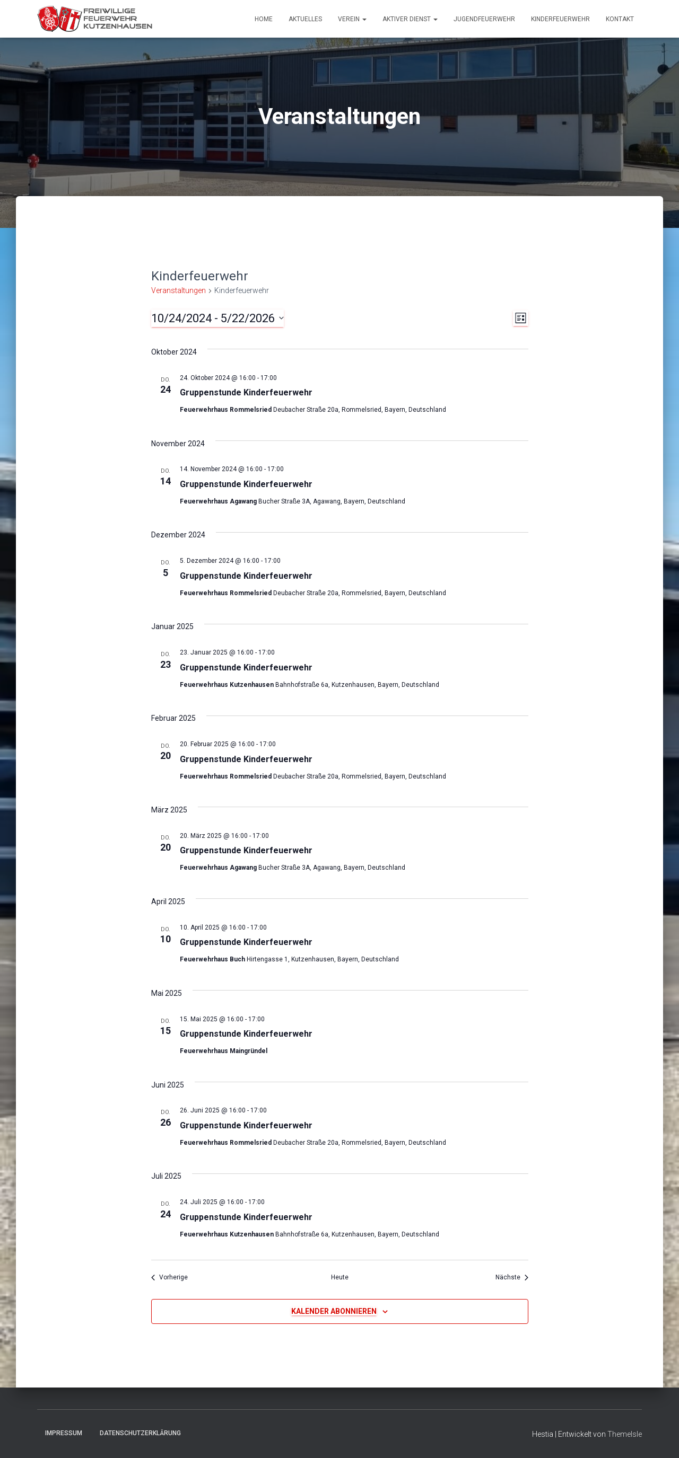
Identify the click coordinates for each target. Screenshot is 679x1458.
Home (264, 19)
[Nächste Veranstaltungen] (511, 1277)
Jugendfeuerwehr (484, 19)
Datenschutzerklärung (140, 1433)
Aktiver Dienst (410, 19)
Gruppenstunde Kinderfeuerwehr (246, 392)
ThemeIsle (624, 1434)
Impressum (63, 1433)
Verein (352, 19)
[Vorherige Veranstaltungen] (169, 1277)
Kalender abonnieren (334, 1311)
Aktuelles (305, 19)
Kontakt (620, 19)
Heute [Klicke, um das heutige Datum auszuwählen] (340, 1277)
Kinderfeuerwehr (560, 19)
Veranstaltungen (178, 290)
